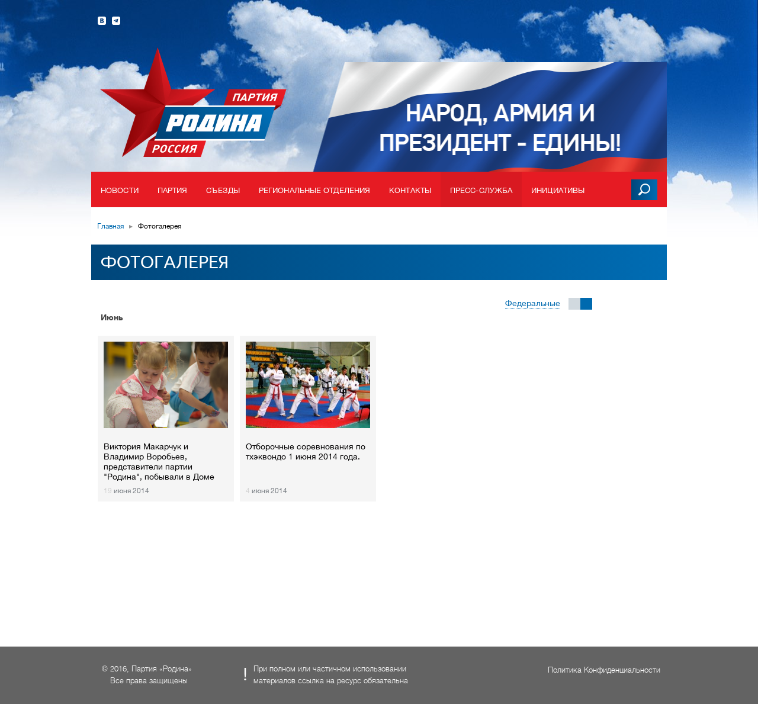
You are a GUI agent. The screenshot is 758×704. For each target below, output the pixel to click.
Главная (110, 226)
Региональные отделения (314, 190)
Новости (120, 190)
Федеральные (532, 303)
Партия (173, 190)
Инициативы (557, 190)
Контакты (410, 190)
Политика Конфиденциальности (604, 670)
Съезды (223, 190)
